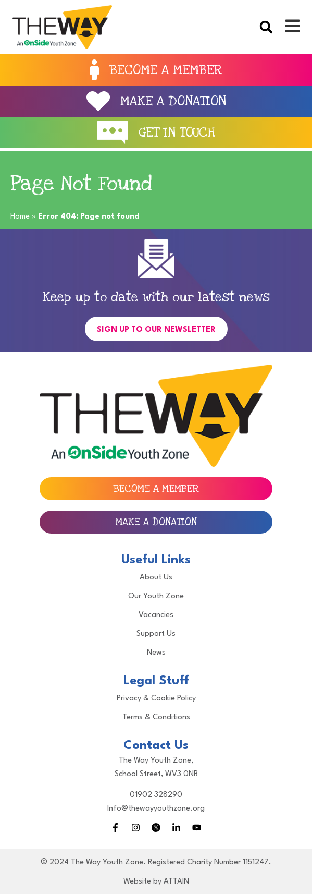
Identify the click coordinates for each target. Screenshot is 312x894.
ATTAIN (176, 882)
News (156, 653)
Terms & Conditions (156, 717)
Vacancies (156, 615)
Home (20, 217)
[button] (266, 27)
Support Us (156, 634)
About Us (156, 578)
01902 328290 (156, 795)
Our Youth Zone (156, 596)
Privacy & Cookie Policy (156, 699)
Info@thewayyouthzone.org (156, 809)
